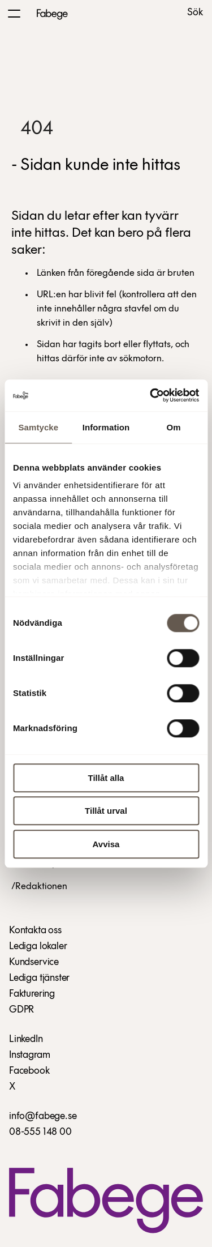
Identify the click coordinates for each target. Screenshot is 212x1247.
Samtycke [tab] (38, 427)
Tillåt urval (106, 810)
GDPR (21, 1010)
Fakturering (32, 994)
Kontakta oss (35, 930)
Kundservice (34, 962)
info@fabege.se (42, 1116)
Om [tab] (174, 427)
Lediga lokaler (38, 946)
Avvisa (106, 844)
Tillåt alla (106, 778)
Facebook (29, 1071)
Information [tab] (106, 427)
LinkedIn (26, 1039)
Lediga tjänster (39, 978)
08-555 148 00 (40, 1132)
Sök (195, 13)
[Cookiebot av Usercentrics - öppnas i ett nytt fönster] (151, 395)
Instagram (29, 1055)
